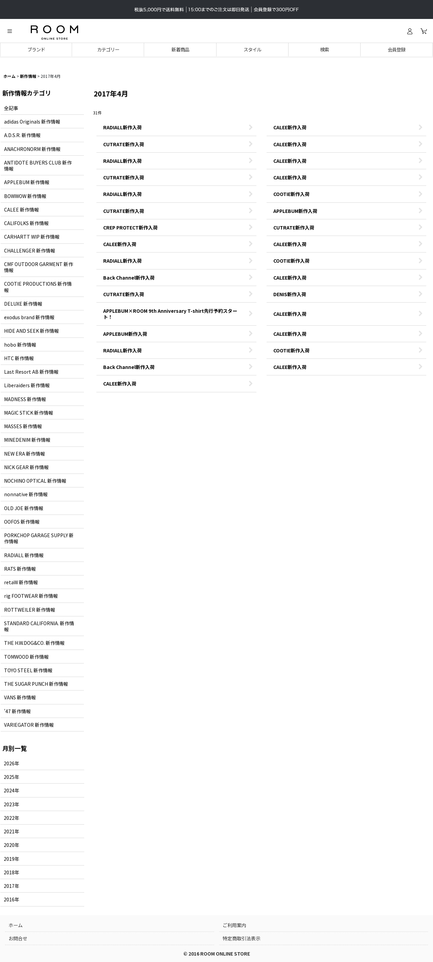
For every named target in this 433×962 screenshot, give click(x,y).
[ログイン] (410, 31)
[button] (9, 31)
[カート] (423, 31)
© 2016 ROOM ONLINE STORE (216, 953)
